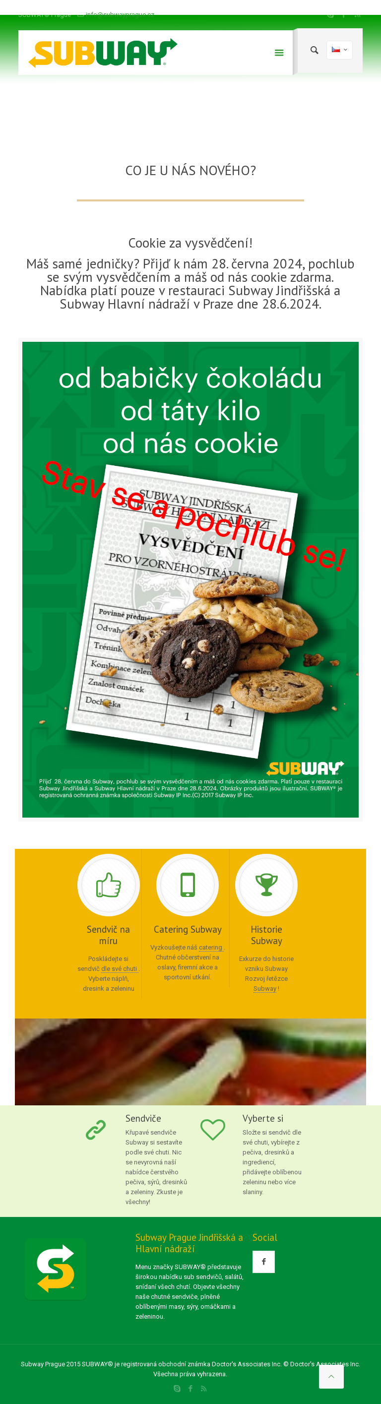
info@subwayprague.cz (120, 14)
